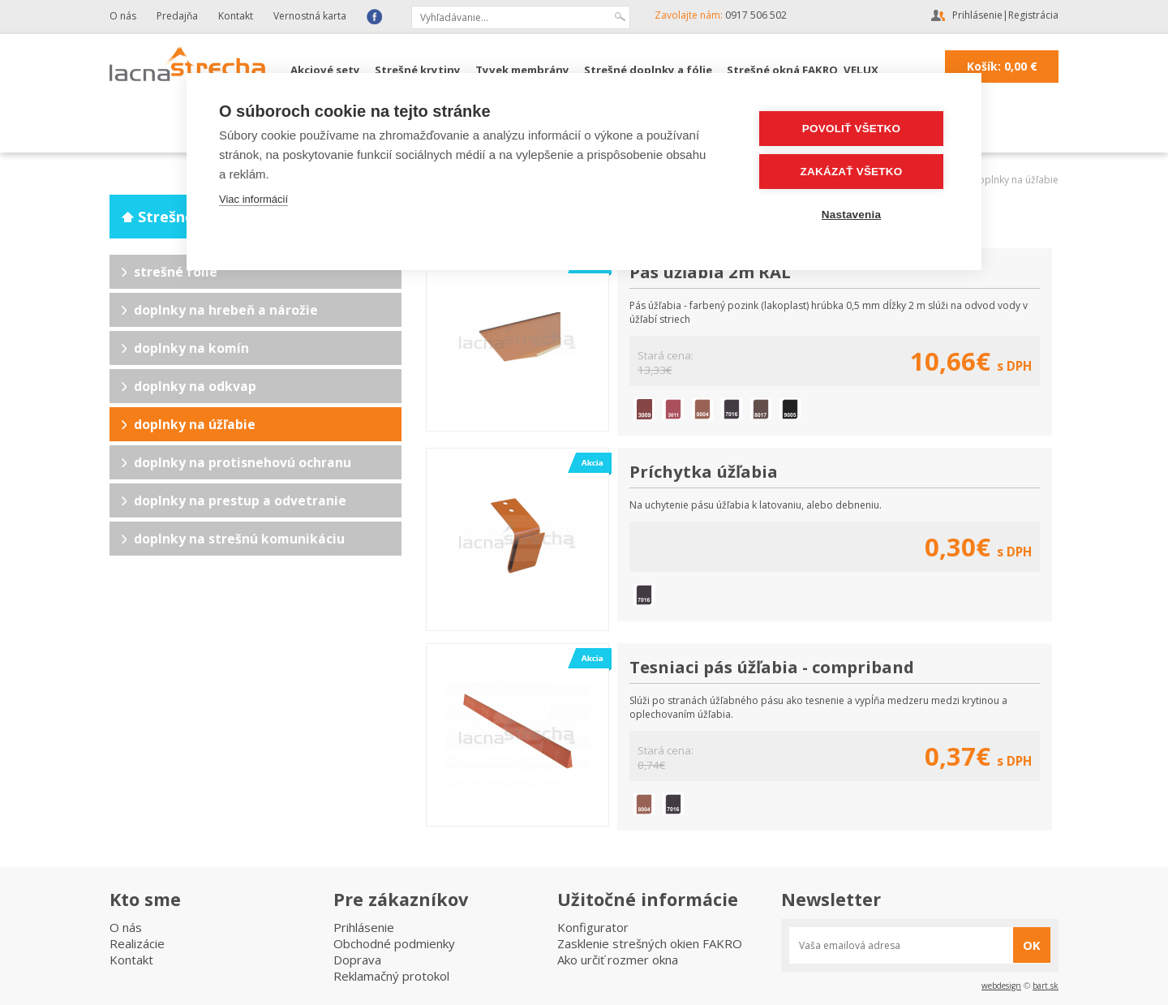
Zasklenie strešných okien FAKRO (649, 943)
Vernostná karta (309, 16)
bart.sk (1045, 985)
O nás (123, 16)
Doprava (357, 959)
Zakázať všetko (852, 171)
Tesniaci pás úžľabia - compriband (771, 666)
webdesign (1001, 985)
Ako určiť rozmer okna (617, 959)
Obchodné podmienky (394, 943)
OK (1032, 945)
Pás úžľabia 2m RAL (710, 271)
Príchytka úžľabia (703, 471)
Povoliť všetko (851, 128)
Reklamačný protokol (391, 976)
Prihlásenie (977, 15)
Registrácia (1033, 15)
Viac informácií (253, 199)
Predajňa (177, 16)
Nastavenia (851, 214)
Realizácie (137, 943)
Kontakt (235, 16)
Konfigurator (593, 927)
